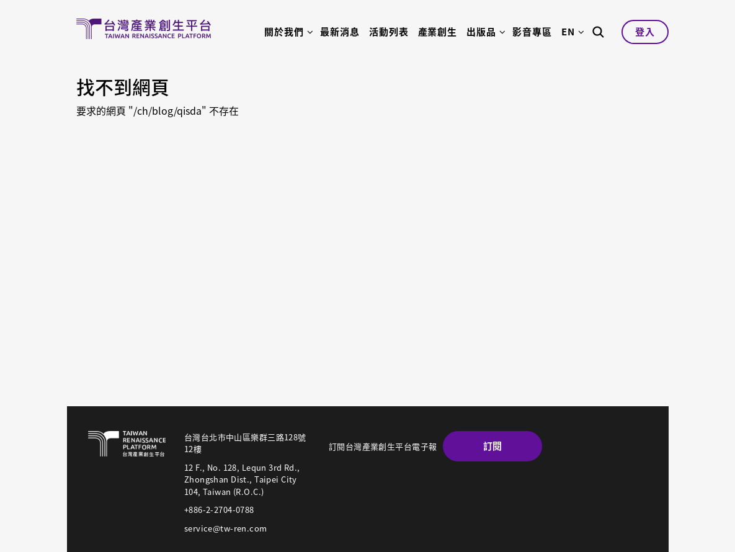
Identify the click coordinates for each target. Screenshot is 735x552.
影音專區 (532, 31)
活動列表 (389, 31)
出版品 (481, 31)
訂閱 (492, 446)
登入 (645, 31)
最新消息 (340, 31)
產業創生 (438, 31)
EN (568, 31)
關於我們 (284, 31)
